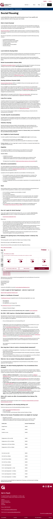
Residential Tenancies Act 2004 (18, 168)
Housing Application (33, 310)
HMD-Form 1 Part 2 (6, 273)
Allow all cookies (42, 268)
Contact (15, 517)
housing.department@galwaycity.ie (22, 287)
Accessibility (3, 517)
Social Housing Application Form (9, 216)
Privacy (50, 517)
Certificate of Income (6, 298)
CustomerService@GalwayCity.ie (10, 509)
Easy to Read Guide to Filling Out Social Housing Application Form (16, 271)
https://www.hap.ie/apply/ (25, 94)
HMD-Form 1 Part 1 (6, 272)
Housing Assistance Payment (6, 83)
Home (2, 9)
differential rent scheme (19, 75)
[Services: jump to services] (27, 4)
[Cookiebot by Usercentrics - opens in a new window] (41, 250)
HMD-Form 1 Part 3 (6, 274)
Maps (39, 4)
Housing (11, 9)
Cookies (26, 517)
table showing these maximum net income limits (25, 161)
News (34, 4)
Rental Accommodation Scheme (8, 65)
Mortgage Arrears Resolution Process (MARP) (13, 204)
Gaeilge (50, 1)
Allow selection (26, 268)
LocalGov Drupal (48, 513)
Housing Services (18, 9)
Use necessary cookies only (11, 268)
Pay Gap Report (38, 517)
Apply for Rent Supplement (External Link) (9, 292)
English (44, 1)
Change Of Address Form (23, 378)
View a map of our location (6, 247)
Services (6, 9)
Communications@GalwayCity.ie (13, 512)
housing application (9, 383)
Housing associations (5, 30)
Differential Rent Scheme (28, 89)
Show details (44, 265)
